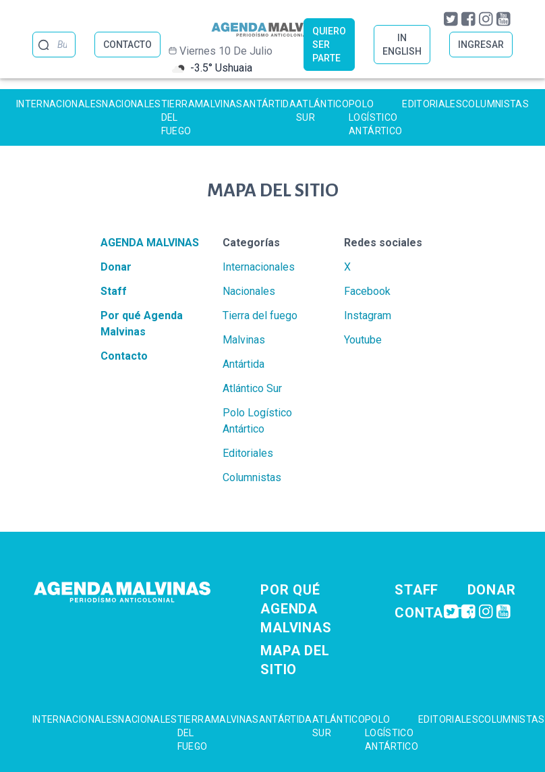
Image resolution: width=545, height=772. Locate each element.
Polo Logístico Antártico (375, 117)
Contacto (124, 356)
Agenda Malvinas (150, 242)
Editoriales (432, 104)
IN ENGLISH (402, 44)
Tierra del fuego (178, 117)
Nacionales (131, 104)
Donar (116, 266)
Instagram (367, 315)
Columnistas (495, 104)
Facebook (367, 291)
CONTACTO (127, 44)
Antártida (269, 104)
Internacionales (59, 104)
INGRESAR (481, 44)
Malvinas (219, 104)
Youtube (363, 339)
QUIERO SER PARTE (329, 44)
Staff (114, 291)
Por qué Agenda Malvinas (295, 609)
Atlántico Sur (322, 111)
